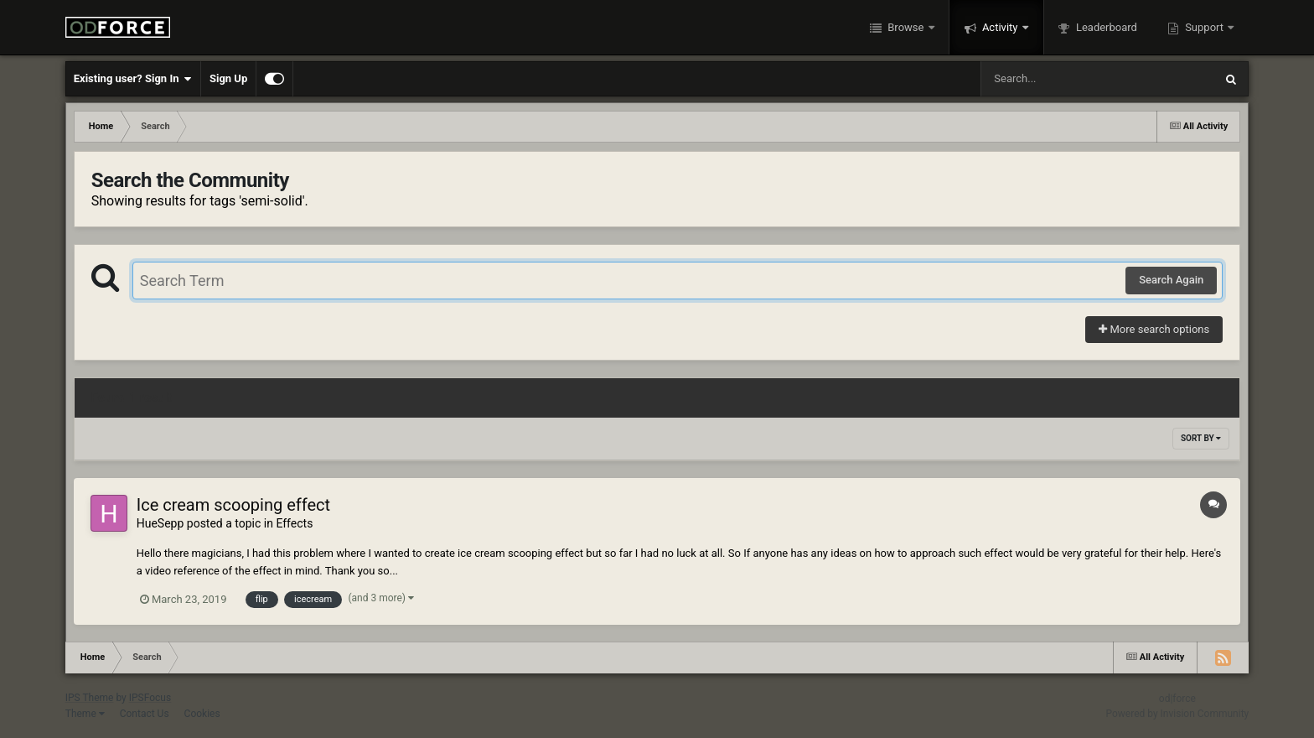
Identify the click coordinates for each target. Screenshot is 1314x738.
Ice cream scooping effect (233, 505)
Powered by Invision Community (1177, 714)
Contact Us (144, 714)
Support (1204, 27)
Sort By (1201, 438)
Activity (1000, 27)
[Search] (1055, 78)
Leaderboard (1105, 27)
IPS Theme (89, 698)
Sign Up (228, 78)
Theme (85, 714)
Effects (294, 523)
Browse (906, 27)
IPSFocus (150, 698)
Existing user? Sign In (133, 78)
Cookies (202, 714)
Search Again (1171, 279)
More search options (1154, 329)
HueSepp (160, 523)
